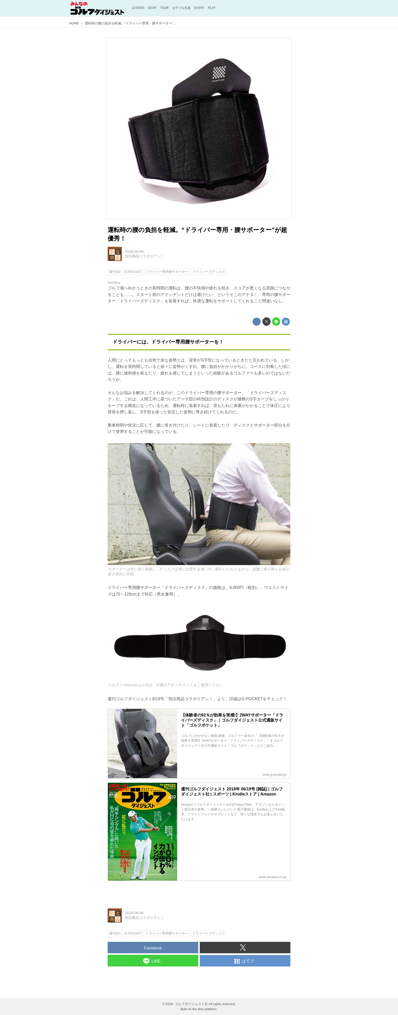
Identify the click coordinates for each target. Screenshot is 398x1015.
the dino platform (204, 1009)
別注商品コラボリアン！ (144, 256)
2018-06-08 (134, 251)
